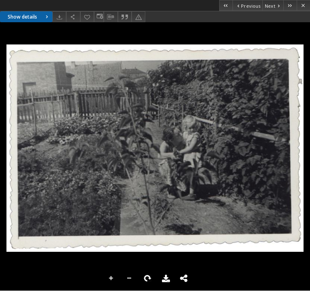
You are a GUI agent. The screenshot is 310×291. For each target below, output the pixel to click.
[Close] (303, 5)
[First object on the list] (225, 5)
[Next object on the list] (272, 5)
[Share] (73, 16)
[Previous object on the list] (247, 5)
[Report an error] (138, 16)
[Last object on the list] (290, 5)
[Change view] (99, 16)
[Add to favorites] (87, 16)
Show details (29, 16)
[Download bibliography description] (110, 17)
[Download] (59, 16)
